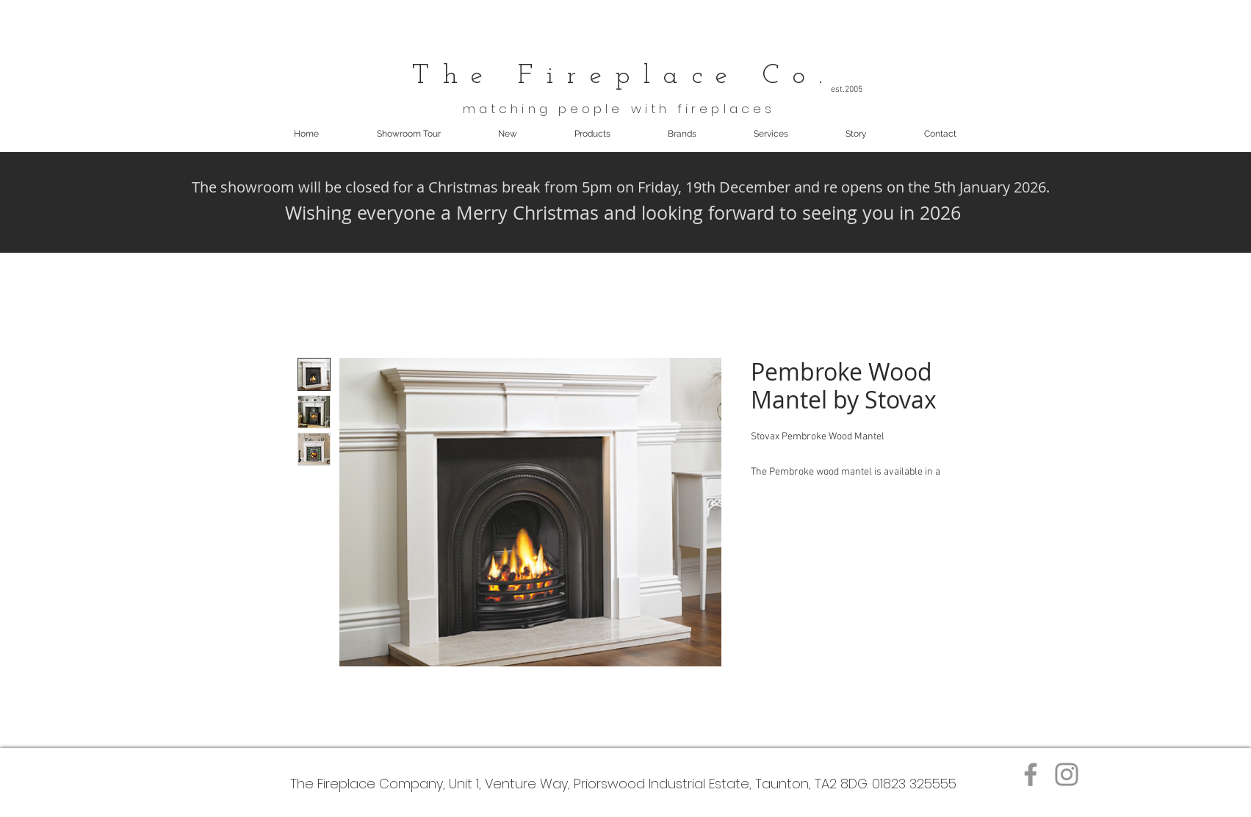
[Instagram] (1066, 774)
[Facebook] (1030, 774)
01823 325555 (914, 783)
